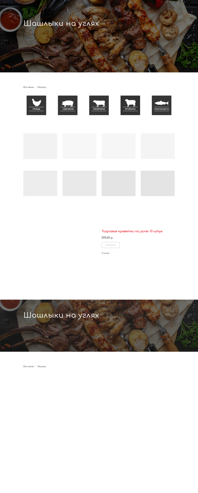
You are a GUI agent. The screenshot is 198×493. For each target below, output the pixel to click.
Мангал (42, 87)
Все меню (28, 87)
